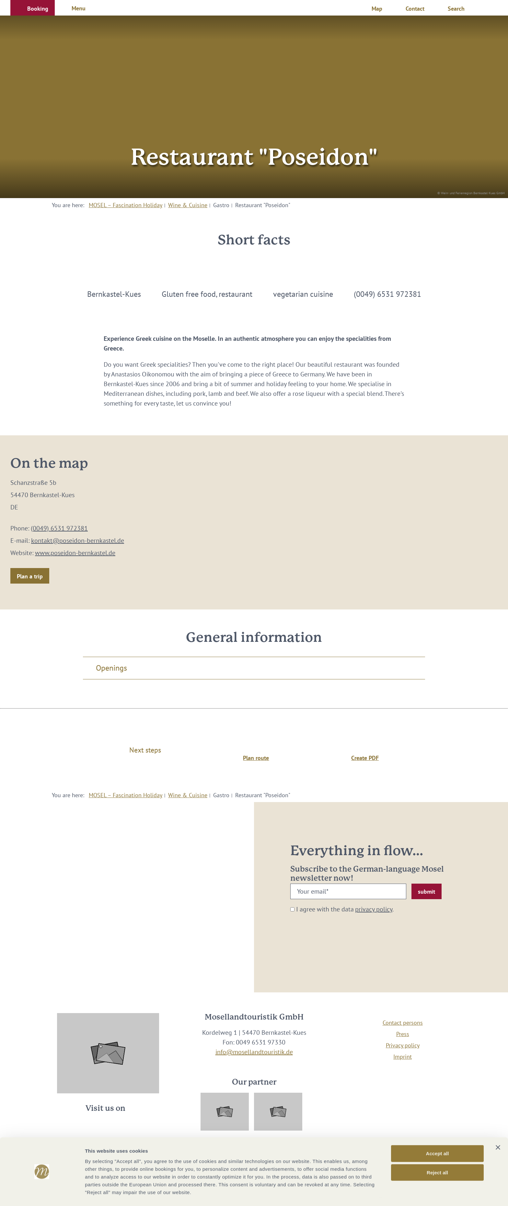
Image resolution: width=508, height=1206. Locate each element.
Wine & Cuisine (187, 205)
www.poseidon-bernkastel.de (75, 553)
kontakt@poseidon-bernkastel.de (77, 540)
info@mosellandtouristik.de (254, 1052)
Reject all (437, 1153)
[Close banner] (498, 1127)
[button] (32, 8)
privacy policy (373, 909)
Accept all (437, 1133)
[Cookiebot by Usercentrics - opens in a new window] (42, 1193)
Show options (341, 1193)
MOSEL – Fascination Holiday (125, 205)
